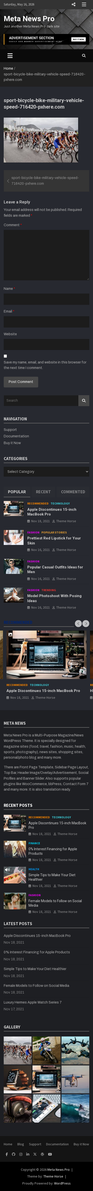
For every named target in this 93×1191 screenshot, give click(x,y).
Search (83, 400)
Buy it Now (12, 443)
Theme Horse (66, 521)
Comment (13, 225)
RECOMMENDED (18, 622)
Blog (20, 1144)
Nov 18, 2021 (40, 521)
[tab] (17, 492)
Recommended (38, 503)
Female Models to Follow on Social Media (36, 986)
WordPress (62, 1183)
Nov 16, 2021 (40, 549)
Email (9, 311)
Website (10, 334)
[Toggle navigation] (10, 55)
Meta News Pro (29, 18)
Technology (60, 503)
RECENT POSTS (18, 805)
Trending (48, 590)
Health (34, 869)
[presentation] (78, 623)
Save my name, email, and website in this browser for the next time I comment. (45, 365)
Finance (34, 843)
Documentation (16, 436)
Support (10, 430)
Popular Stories (54, 532)
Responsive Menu (73, 4)
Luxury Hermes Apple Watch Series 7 (33, 1002)
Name (9, 289)
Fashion (33, 532)
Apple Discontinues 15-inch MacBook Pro (43, 690)
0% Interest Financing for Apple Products (37, 952)
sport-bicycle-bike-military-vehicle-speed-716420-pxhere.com (45, 180)
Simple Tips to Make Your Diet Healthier (35, 969)
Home (8, 1144)
